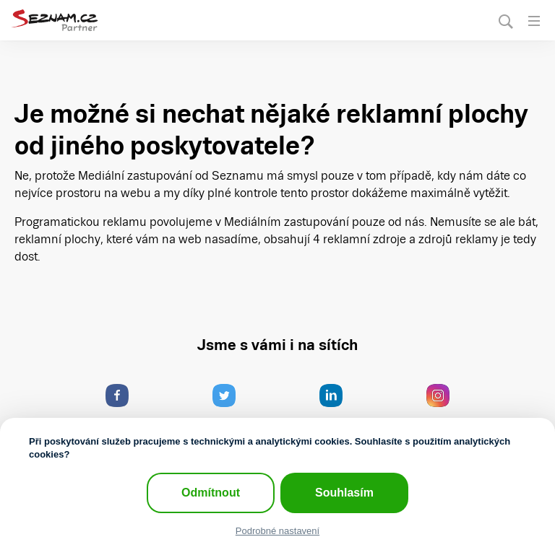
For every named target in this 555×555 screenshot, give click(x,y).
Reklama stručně (231, 408)
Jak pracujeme (340, 408)
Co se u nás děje (124, 408)
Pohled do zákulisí (443, 408)
